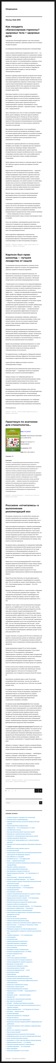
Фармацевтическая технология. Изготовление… (21, 1034)
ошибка (30, 244)
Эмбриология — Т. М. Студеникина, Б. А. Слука (21, 828)
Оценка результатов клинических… (17, 941)
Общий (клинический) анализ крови (18, 920)
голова (26, 495)
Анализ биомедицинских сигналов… (18, 988)
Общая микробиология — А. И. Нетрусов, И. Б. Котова (23, 1009)
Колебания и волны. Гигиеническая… (18, 949)
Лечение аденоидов (13, 1013)
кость (31, 495)
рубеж (11, 781)
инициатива (30, 780)
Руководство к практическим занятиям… (19, 834)
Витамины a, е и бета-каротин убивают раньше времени (24, 1040)
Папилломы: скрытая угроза (15, 986)
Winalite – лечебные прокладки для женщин (20, 1003)
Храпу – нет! (11, 955)
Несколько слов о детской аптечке (17, 945)
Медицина (11, 9)
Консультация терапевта (14, 927)
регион (7, 781)
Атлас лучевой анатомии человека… (17, 1038)
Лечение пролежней (13, 850)
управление (9, 246)
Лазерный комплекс (13, 889)
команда (24, 411)
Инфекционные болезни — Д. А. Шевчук (19, 1042)
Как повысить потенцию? (14, 1001)
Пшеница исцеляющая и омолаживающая (19, 910)
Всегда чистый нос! (13, 1017)
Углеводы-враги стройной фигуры (17, 819)
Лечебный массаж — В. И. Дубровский (18, 858)
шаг (36, 411)
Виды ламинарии (12, 1048)
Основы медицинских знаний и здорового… (20, 962)
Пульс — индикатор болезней (16, 861)
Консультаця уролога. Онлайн (16, 968)
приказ (34, 244)
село (37, 244)
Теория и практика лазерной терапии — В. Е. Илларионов (24, 906)
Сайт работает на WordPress (18, 1058)
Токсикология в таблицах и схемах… (18, 966)
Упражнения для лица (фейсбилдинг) (18, 976)
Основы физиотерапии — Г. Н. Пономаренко (20, 887)
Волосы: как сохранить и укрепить (17, 1030)
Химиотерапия (11, 974)
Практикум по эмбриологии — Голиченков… (20, 908)
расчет (38, 780)
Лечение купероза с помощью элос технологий (21, 817)
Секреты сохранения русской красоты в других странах (23, 894)
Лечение (14, 411)
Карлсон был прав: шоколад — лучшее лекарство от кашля (19, 257)
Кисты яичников (12, 947)
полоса (35, 495)
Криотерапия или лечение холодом (17, 900)
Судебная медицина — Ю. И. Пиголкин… (19, 1046)
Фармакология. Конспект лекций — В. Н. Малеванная (23, 898)
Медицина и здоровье (17, 244)
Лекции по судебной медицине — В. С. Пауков (20, 879)
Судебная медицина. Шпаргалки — (17, 838)
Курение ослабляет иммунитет (16, 867)
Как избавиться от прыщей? (15, 856)
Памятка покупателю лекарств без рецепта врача (22, 902)
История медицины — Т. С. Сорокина (18, 885)
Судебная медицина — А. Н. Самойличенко (20, 935)
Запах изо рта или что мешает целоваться (19, 960)
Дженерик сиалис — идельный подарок (19, 995)
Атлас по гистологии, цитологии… (17, 918)
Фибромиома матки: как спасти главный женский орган (24, 1036)
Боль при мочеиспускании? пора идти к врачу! (21, 832)
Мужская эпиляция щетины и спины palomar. (21, 1044)
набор (25, 244)
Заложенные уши (12, 939)
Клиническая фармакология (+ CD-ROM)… (19, 951)
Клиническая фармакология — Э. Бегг (18, 970)
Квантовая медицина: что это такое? (18, 1050)
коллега (19, 411)
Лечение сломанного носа (14, 953)
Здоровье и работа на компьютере (17, 904)
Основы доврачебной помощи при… (17, 869)
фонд (33, 411)
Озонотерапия (11, 937)
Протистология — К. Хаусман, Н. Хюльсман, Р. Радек (22, 924)
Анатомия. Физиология (17, 495)
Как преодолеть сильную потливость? (18, 871)
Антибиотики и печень (14, 830)
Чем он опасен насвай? (13, 1032)
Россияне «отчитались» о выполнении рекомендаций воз (22, 508)
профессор (29, 411)
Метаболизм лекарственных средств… (18, 848)
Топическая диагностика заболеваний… (19, 1019)
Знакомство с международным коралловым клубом (22, 836)
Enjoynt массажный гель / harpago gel (18, 1015)
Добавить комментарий (19, 246)
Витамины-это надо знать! (15, 964)
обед (35, 780)
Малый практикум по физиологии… (18, 825)
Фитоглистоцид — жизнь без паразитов (19, 877)
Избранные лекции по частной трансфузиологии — (22, 929)
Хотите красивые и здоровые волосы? (18, 896)
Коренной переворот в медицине (17, 943)
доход (25, 780)
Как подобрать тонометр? (14, 891)
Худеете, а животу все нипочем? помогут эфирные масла (24, 922)
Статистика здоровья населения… (17, 958)
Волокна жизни (11, 916)
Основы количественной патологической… (20, 978)
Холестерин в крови (13, 972)
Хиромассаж (11, 997)
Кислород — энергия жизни (15, 1011)
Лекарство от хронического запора (17, 984)
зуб (29, 495)
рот (38, 495)
